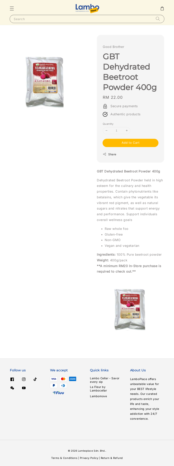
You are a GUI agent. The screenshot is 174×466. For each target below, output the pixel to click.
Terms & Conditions (64, 457)
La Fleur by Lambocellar (98, 388)
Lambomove (98, 396)
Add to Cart (131, 142)
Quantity (108, 123)
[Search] (158, 19)
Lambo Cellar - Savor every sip (104, 380)
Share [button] (109, 154)
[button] (11, 8)
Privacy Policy (89, 457)
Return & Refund (112, 457)
